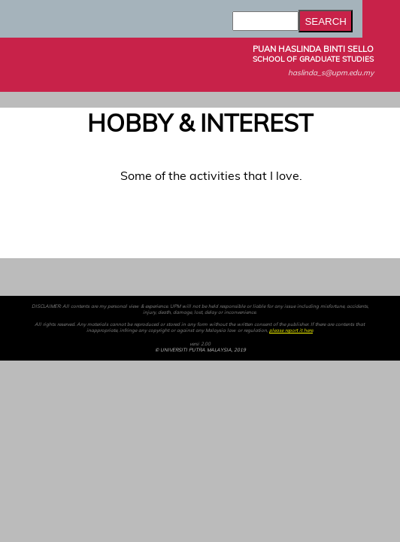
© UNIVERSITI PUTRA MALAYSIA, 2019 (200, 350)
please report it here (291, 330)
